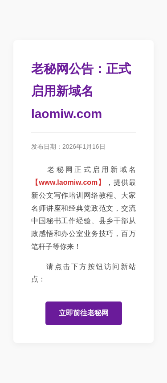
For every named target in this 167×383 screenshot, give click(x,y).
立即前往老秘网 (84, 313)
